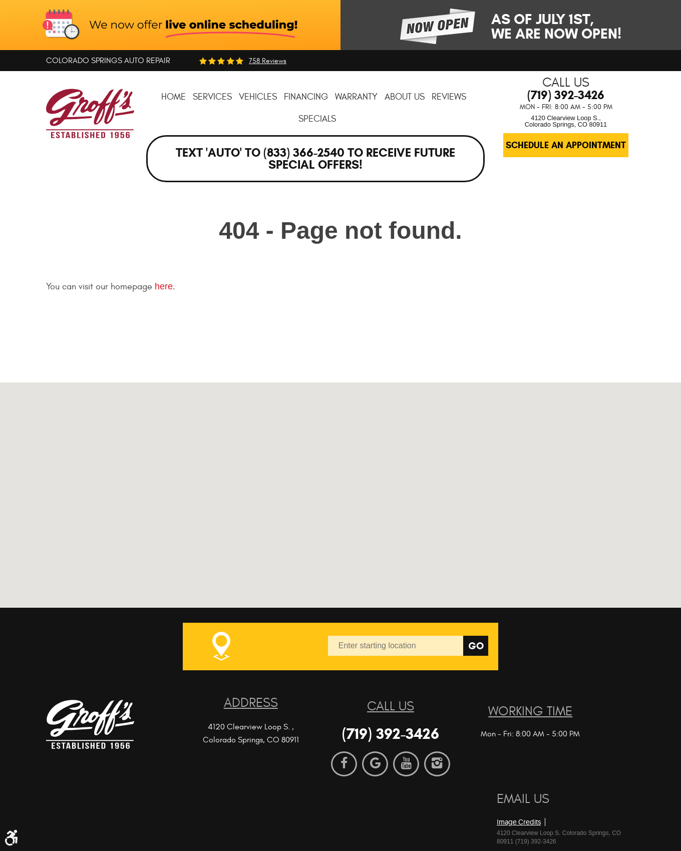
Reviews (449, 97)
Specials (317, 119)
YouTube (406, 763)
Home (173, 97)
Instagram (437, 763)
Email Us (523, 798)
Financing (306, 97)
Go (476, 646)
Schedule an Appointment (566, 145)
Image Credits (519, 822)
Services (212, 97)
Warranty (356, 97)
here (164, 286)
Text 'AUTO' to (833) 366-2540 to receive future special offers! (315, 158)
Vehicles (258, 97)
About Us (405, 97)
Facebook (344, 763)
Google (375, 763)
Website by (554, 805)
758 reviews (267, 61)
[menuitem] (173, 97)
